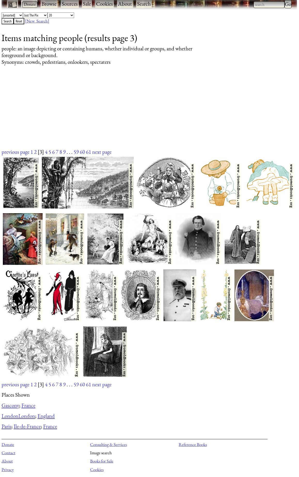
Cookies (104, 3)
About (125, 3)
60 (82, 151)
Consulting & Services (108, 444)
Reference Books (193, 444)
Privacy (8, 469)
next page (102, 151)
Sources (70, 3)
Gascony (10, 405)
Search (144, 3)
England (46, 415)
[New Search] (37, 21)
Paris (6, 426)
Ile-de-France (27, 426)
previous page (15, 151)
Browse (49, 3)
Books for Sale (101, 461)
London (10, 415)
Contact (8, 453)
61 (88, 151)
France (28, 405)
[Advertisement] (146, 112)
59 (76, 151)
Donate (8, 444)
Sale (87, 3)
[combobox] (269, 4)
